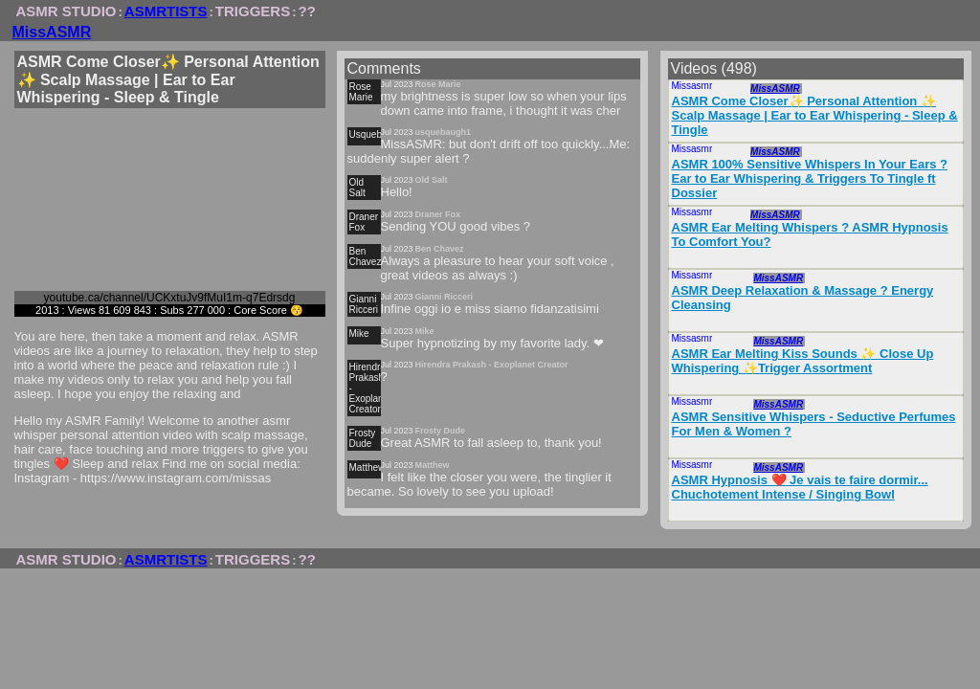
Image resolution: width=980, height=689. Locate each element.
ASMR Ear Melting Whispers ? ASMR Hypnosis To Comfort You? (810, 234)
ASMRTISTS (166, 11)
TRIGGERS (252, 11)
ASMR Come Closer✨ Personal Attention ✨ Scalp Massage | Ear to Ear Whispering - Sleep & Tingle (815, 115)
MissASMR (52, 32)
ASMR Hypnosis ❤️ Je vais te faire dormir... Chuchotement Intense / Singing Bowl (800, 487)
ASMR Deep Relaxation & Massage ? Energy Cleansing (803, 297)
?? (307, 11)
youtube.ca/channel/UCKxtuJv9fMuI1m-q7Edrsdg (170, 297)
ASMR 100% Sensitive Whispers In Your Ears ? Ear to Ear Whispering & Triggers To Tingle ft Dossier (810, 178)
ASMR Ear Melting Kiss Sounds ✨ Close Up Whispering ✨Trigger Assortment (803, 360)
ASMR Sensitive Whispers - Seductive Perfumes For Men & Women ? (814, 424)
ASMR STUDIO (66, 11)
